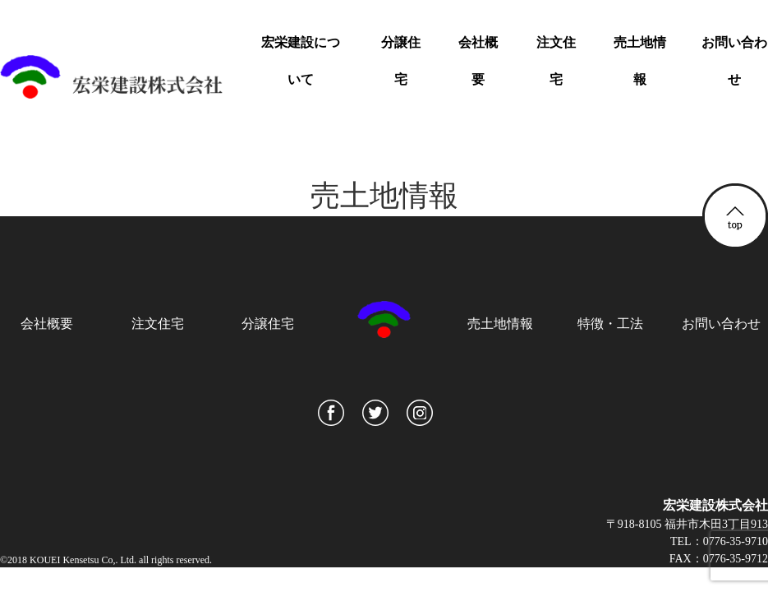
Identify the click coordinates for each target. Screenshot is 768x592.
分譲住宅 (401, 60)
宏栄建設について (300, 60)
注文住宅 (556, 60)
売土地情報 (640, 60)
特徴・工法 (610, 324)
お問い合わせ (734, 60)
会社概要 (478, 60)
